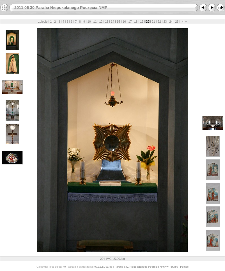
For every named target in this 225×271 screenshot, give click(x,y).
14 (112, 21)
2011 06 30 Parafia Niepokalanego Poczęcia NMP (60, 7)
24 (170, 21)
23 (165, 21)
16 (124, 21)
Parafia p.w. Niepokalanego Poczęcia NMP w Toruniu (146, 266)
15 (118, 21)
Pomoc (184, 266)
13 (106, 21)
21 (153, 21)
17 (130, 21)
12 (100, 21)
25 (176, 21)
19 (141, 21)
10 (89, 21)
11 (95, 21)
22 (159, 21)
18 (135, 21)
